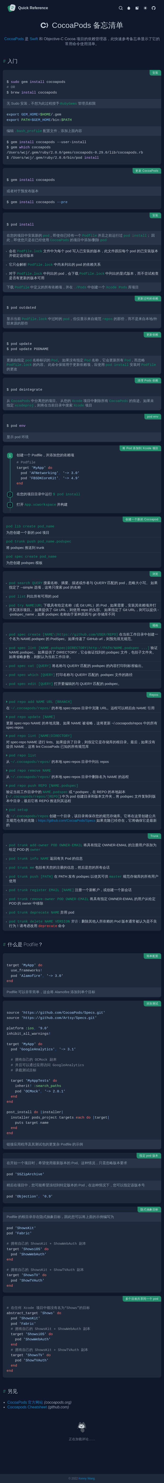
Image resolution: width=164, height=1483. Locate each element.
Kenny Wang (86, 1478)
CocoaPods (14, 39)
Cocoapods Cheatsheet (27, 1407)
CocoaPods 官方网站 (25, 1402)
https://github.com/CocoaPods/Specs (66, 820)
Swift (34, 39)
